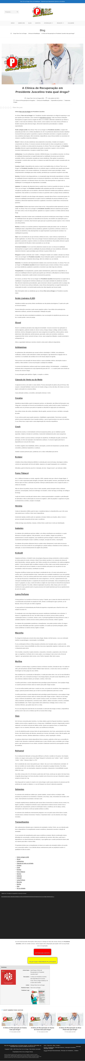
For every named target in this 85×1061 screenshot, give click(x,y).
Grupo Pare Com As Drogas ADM (35, 98)
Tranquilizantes (22, 822)
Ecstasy (18, 457)
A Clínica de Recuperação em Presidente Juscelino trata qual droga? (57, 33)
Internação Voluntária (48, 1048)
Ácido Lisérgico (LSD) (25, 298)
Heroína (18, 506)
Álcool (18, 323)
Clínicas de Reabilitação (43, 100)
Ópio (17, 716)
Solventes (19, 790)
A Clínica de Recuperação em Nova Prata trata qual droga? (70, 1028)
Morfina (18, 662)
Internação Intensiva (59, 1047)
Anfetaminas (21, 347)
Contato (58, 1045)
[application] (42, 915)
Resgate (45, 1051)
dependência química (45, 117)
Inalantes (19, 528)
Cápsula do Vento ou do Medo (28, 380)
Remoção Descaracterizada (54, 1050)
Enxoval (45, 1047)
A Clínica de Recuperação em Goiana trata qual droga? (15, 1028)
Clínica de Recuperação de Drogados (25, 100)
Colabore (76, 1050)
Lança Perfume (22, 594)
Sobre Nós (49, 1045)
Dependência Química (57, 100)
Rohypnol (19, 751)
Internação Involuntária (70, 1047)
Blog (54, 1045)
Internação (78, 1046)
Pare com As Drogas (25, 112)
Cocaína (18, 398)
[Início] (11, 33)
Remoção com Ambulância (67, 1050)
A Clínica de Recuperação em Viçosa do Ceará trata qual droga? (42, 1028)
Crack (17, 427)
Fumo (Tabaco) (22, 473)
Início (45, 1045)
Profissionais (51, 1047)
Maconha (19, 633)
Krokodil (19, 553)
